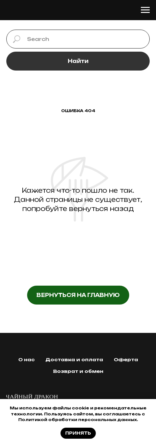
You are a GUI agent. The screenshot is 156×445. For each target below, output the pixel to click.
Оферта (126, 359)
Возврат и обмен (78, 371)
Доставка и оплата (74, 359)
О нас (26, 359)
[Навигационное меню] (145, 10)
